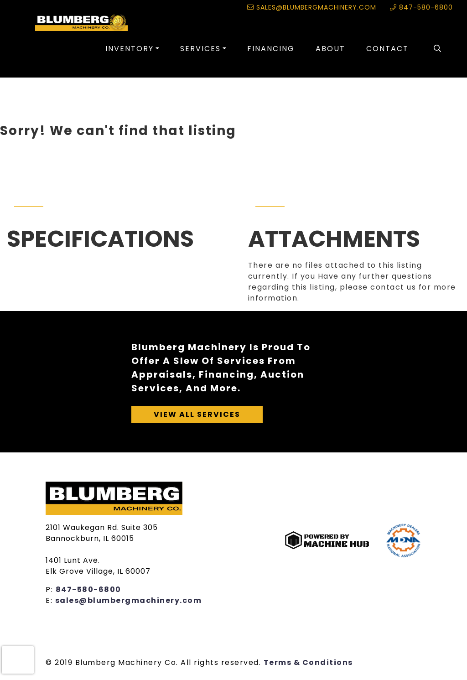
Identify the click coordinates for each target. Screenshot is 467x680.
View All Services (197, 414)
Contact (387, 48)
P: (51, 589)
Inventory (129, 48)
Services (200, 48)
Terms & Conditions (308, 662)
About (330, 48)
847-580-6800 (421, 7)
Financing (271, 48)
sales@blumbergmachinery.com (311, 7)
